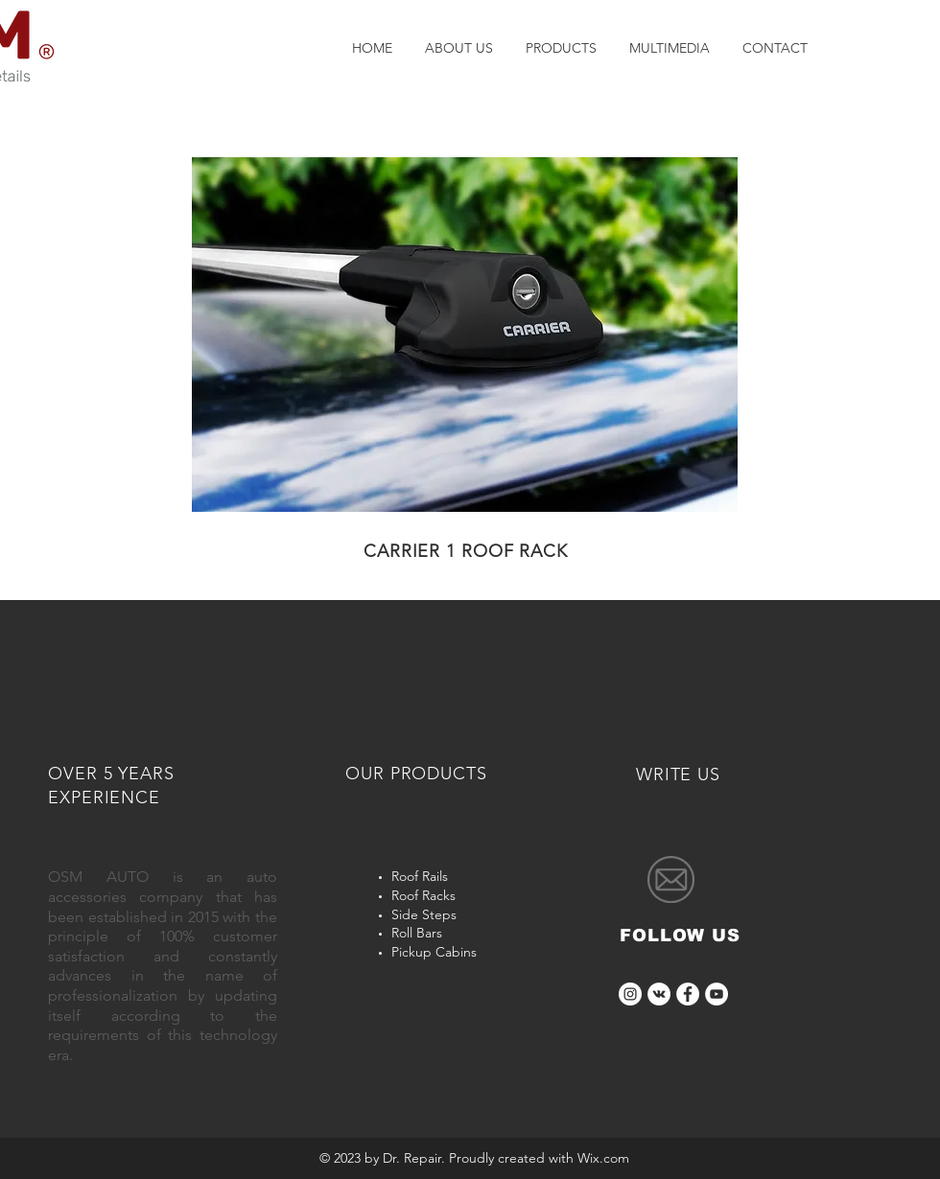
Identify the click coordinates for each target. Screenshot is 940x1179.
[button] (465, 334)
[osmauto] (630, 994)
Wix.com (603, 1158)
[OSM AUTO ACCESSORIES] (658, 994)
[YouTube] (716, 994)
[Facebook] (687, 994)
